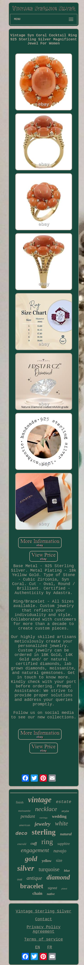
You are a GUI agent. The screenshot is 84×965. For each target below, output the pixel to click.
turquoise (49, 869)
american (24, 825)
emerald (21, 844)
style (65, 811)
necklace (46, 808)
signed (52, 888)
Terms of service (43, 939)
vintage (40, 799)
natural (66, 834)
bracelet (31, 886)
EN (37, 947)
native (51, 894)
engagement (35, 850)
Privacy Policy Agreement (43, 929)
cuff (34, 843)
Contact (43, 919)
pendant (28, 816)
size (59, 860)
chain (37, 893)
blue (67, 870)
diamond (58, 877)
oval (19, 879)
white (61, 823)
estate (63, 801)
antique (34, 878)
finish (20, 802)
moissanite (24, 810)
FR (49, 947)
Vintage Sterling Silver (43, 911)
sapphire (63, 844)
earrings (43, 817)
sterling (44, 832)
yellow (47, 861)
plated (64, 888)
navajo (60, 850)
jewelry (42, 824)
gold (31, 859)
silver (25, 868)
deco (21, 833)
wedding (59, 816)
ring (47, 842)
